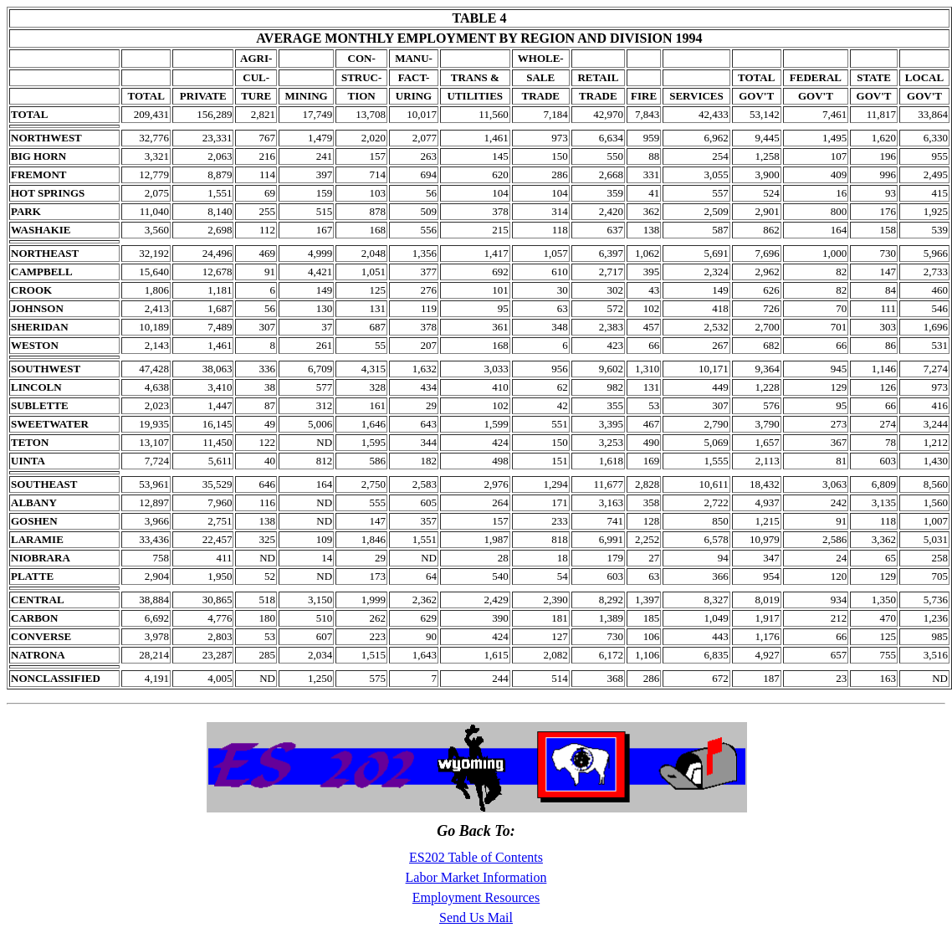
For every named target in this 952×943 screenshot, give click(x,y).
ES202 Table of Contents (476, 857)
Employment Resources (476, 897)
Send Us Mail (476, 917)
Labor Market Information (476, 877)
